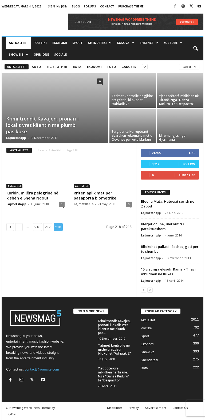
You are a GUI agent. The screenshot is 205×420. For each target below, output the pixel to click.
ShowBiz (18, 54)
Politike (40, 43)
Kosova (125, 43)
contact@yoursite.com (42, 369)
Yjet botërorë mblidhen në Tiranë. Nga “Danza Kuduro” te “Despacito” (179, 100)
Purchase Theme (131, 6)
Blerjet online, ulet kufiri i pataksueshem (162, 226)
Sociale (60, 54)
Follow (189, 164)
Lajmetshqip (16, 138)
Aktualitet (18, 43)
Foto (111, 67)
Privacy (133, 408)
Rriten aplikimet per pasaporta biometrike (95, 195)
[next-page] (150, 290)
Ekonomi (59, 43)
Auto (36, 67)
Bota (77, 67)
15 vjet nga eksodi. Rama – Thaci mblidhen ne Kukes (168, 271)
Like (192, 153)
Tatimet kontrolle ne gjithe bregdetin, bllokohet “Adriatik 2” (132, 100)
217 (48, 227)
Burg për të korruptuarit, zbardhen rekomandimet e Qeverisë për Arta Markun (132, 135)
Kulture (172, 43)
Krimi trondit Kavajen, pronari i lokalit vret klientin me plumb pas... (114, 327)
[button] (195, 49)
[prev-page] (143, 290)
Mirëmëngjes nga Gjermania (172, 137)
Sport (77, 43)
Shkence (149, 43)
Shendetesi (100, 43)
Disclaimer (114, 408)
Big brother (56, 67)
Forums (90, 6)
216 (37, 227)
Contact (107, 6)
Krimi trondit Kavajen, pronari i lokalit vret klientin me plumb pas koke (42, 125)
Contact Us (180, 408)
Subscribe (187, 175)
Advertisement (155, 408)
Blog (76, 6)
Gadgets (128, 67)
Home (40, 150)
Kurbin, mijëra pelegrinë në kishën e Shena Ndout (32, 195)
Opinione (41, 54)
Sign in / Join (57, 6)
